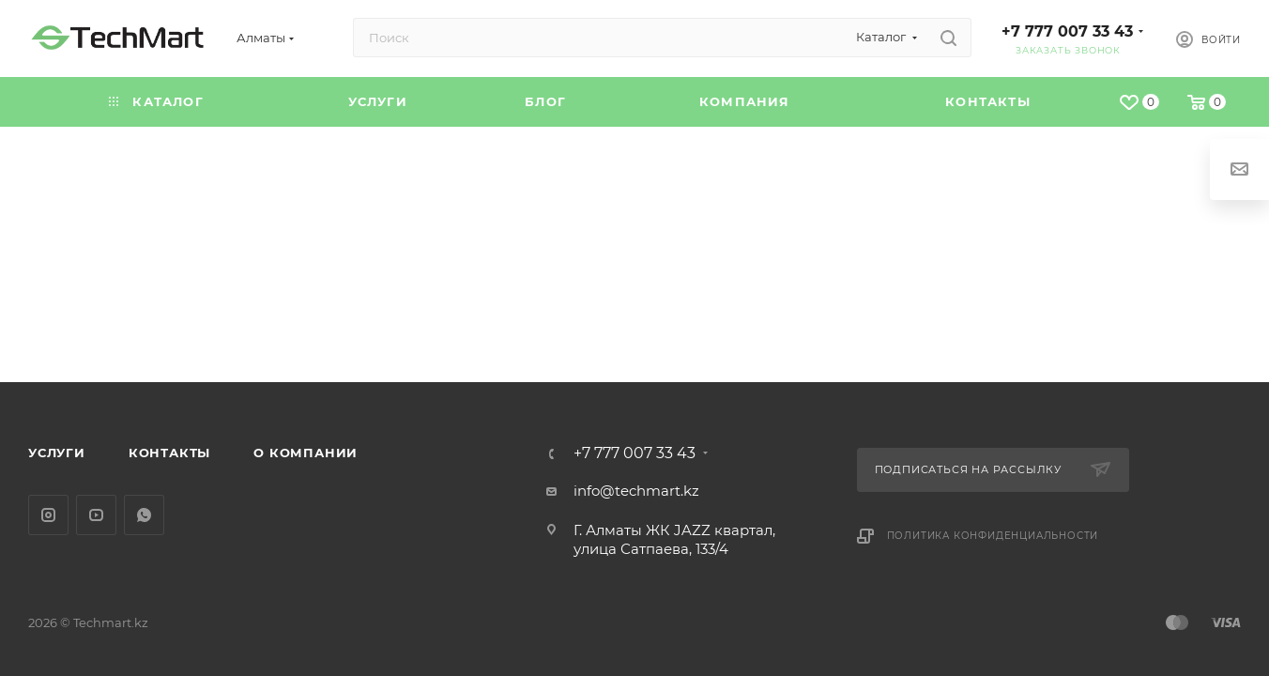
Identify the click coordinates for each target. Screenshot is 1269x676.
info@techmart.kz (636, 490)
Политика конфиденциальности (993, 536)
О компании (305, 452)
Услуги (56, 452)
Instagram (48, 515)
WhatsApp (144, 515)
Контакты (169, 452)
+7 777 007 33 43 (1067, 31)
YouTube (96, 515)
